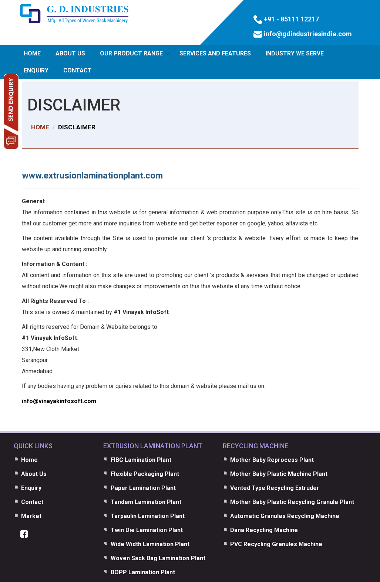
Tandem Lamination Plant (146, 502)
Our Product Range (131, 53)
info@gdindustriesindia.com (307, 34)
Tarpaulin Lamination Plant (148, 516)
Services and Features (215, 53)
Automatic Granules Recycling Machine (284, 516)
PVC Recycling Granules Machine (276, 544)
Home (32, 53)
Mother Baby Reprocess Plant (272, 459)
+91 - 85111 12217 (290, 19)
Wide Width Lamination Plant (150, 544)
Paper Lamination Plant (143, 487)
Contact (77, 70)
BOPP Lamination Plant (143, 572)
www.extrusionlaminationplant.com (92, 175)
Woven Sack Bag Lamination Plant (158, 558)
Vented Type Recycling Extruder (274, 487)
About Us (70, 53)
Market (31, 516)
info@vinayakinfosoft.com (59, 401)
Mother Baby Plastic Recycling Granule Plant (292, 502)
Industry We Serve (295, 53)
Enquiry (36, 70)
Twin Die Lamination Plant (147, 530)
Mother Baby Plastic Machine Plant (278, 473)
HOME (40, 127)
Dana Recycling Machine (264, 530)
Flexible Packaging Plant (145, 473)
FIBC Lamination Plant (141, 459)
